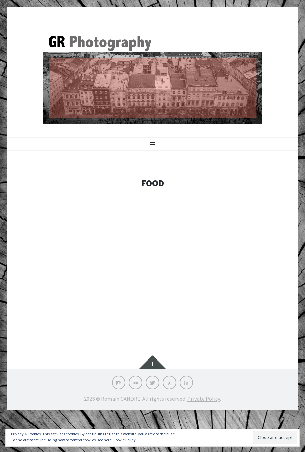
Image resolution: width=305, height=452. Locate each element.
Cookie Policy (124, 440)
